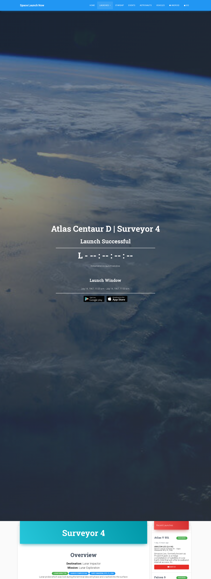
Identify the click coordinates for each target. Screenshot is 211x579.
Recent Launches (164, 525)
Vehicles (160, 5)
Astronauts (146, 5)
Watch (172, 567)
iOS (186, 5)
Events (131, 5)
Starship (119, 5)
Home (92, 5)
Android (174, 5)
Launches (104, 5)
